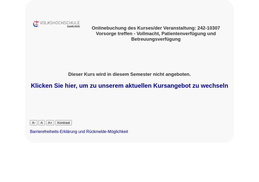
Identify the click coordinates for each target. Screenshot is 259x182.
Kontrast (63, 123)
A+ (50, 123)
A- (33, 123)
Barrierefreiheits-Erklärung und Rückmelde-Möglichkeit (79, 131)
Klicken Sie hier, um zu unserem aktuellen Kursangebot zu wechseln (129, 85)
